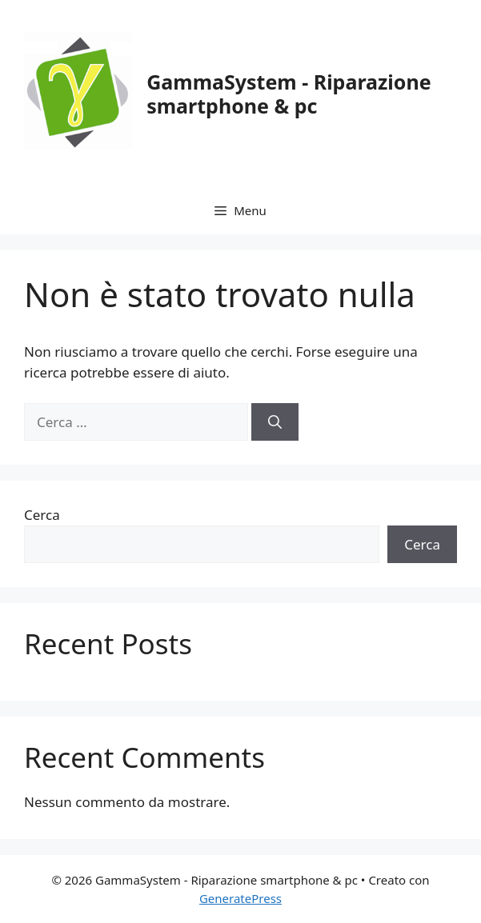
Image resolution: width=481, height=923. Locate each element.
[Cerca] (275, 422)
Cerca (42, 514)
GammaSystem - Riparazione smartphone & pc (288, 93)
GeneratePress (240, 898)
